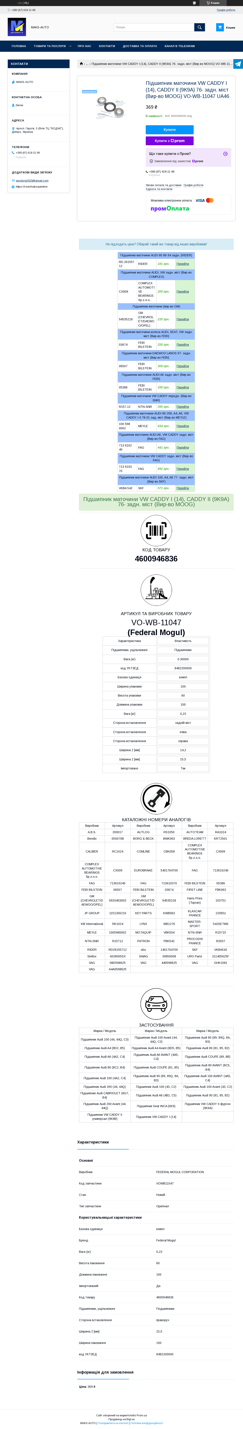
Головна (19, 46)
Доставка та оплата (140, 46)
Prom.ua (142, 1415)
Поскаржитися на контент (113, 1423)
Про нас (84, 46)
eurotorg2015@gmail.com (32, 180)
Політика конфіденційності (146, 1423)
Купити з (169, 141)
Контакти (107, 46)
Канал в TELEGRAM (180, 46)
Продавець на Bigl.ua (121, 1419)
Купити (170, 129)
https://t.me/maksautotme (31, 186)
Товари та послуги (50, 46)
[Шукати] (199, 27)
